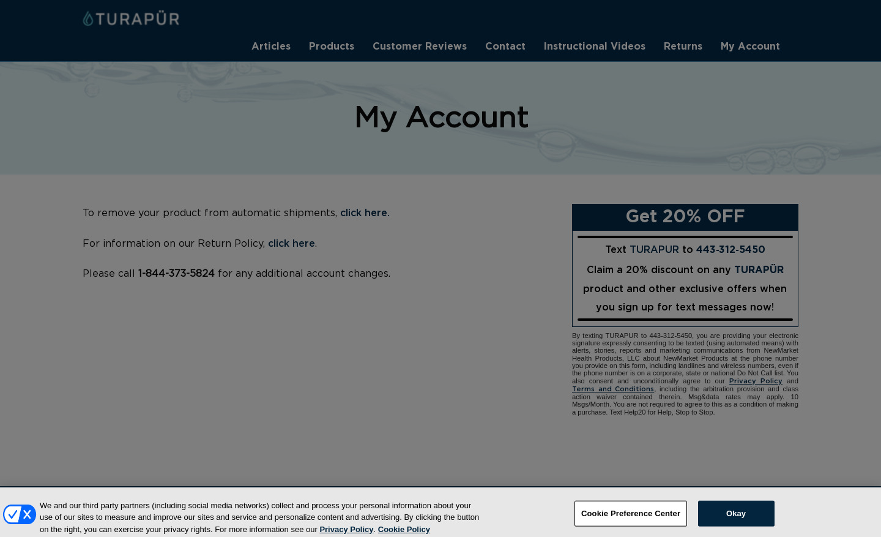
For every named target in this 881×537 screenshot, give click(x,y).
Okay (736, 517)
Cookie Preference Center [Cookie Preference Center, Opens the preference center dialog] (630, 517)
